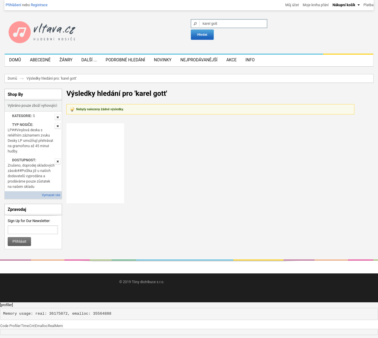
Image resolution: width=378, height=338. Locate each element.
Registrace (39, 5)
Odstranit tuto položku (58, 117)
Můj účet (292, 5)
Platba (369, 5)
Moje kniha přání (316, 5)
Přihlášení (13, 5)
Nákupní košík (344, 5)
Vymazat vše (51, 195)
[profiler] (6, 305)
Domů (12, 78)
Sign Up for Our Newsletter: (29, 221)
